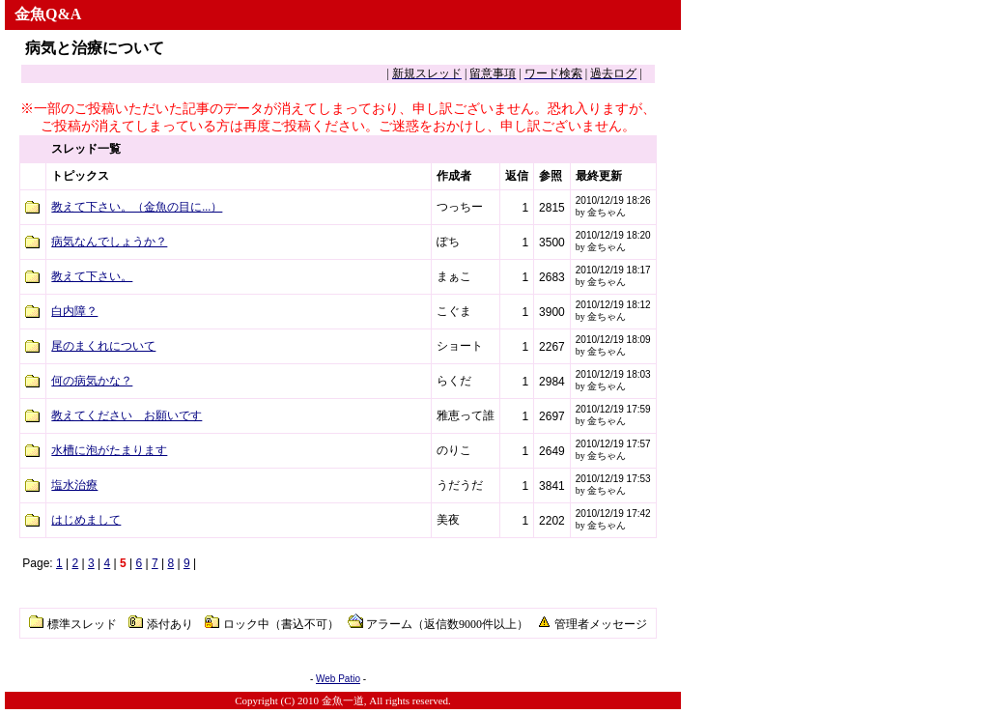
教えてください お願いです (126, 415)
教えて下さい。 (91, 276)
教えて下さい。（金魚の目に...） (136, 207)
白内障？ (74, 311)
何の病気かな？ (91, 380)
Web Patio (338, 678)
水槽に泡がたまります (109, 450)
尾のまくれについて (103, 346)
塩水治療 (74, 485)
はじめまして (86, 520)
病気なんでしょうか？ (109, 241)
